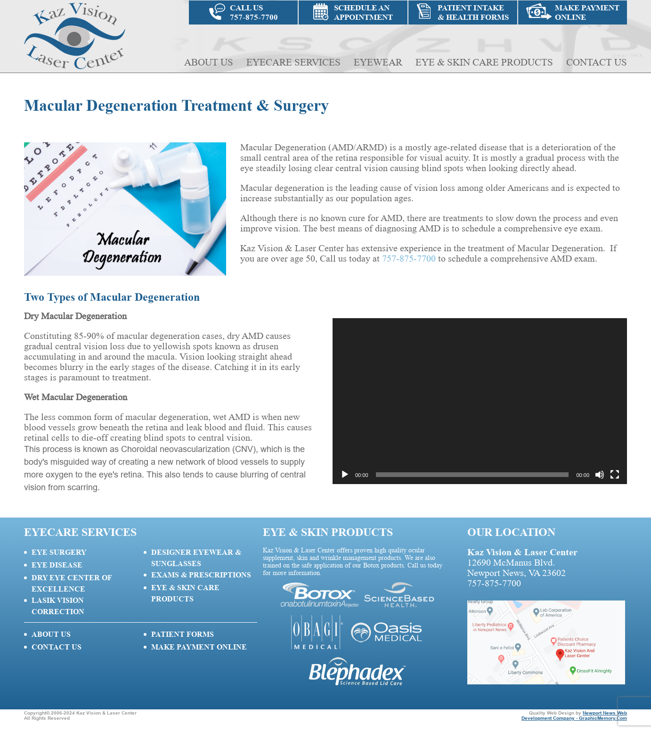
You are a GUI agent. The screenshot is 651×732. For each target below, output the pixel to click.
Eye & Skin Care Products (484, 62)
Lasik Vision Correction (58, 606)
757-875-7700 (409, 258)
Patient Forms (182, 634)
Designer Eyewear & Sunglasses (196, 558)
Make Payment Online (199, 647)
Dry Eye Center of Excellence (72, 583)
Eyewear (378, 62)
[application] (480, 401)
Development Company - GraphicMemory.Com (574, 718)
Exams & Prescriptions (201, 575)
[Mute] (599, 474)
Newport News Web (605, 713)
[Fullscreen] (614, 474)
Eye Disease (57, 565)
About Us (208, 62)
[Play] (345, 474)
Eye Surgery (59, 552)
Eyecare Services (293, 62)
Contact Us (596, 62)
